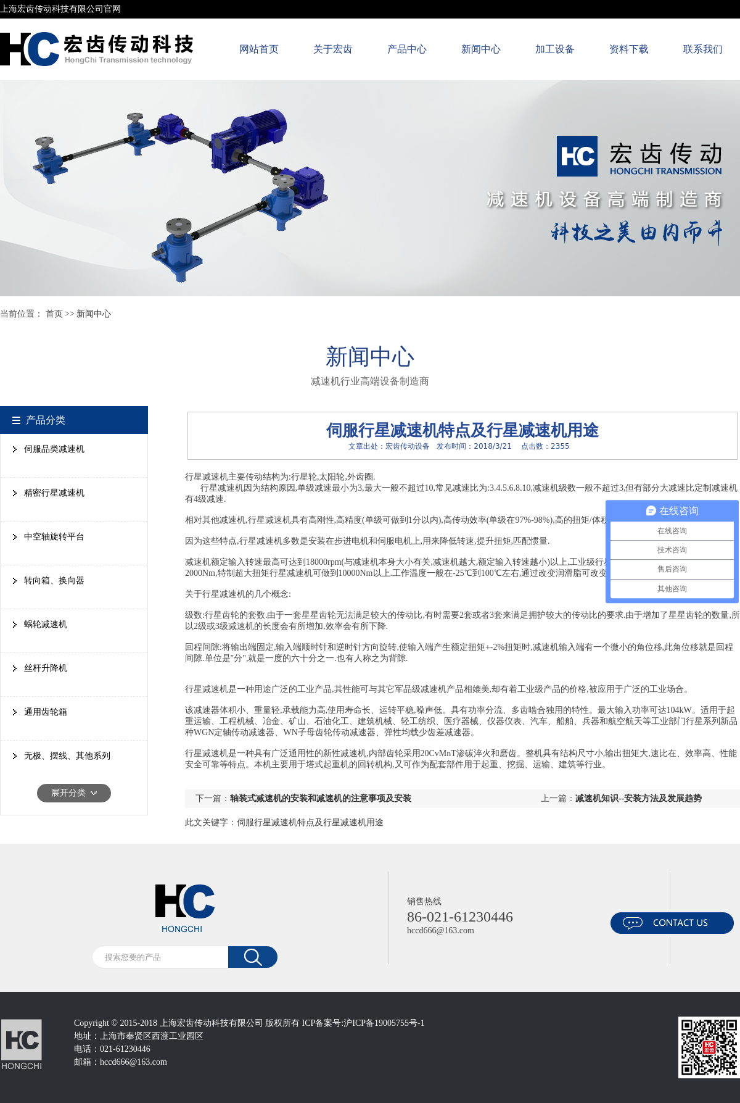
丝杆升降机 (45, 668)
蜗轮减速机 (45, 624)
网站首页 (259, 49)
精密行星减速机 (54, 492)
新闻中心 (481, 49)
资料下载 (629, 49)
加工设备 (555, 49)
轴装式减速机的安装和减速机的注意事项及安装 (320, 798)
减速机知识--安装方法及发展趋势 (638, 798)
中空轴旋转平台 (54, 536)
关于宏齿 (333, 49)
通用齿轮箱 (45, 712)
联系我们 (703, 49)
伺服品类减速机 (54, 449)
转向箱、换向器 (54, 580)
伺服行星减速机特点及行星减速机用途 (310, 822)
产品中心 (407, 49)
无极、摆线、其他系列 (67, 755)
